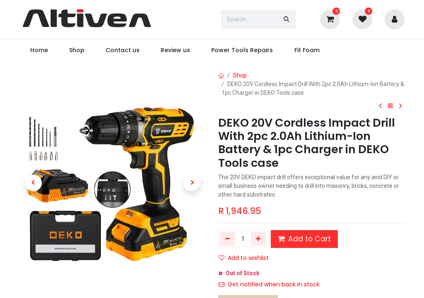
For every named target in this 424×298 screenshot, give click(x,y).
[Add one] (258, 238)
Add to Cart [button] (304, 239)
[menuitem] (38, 50)
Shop (240, 75)
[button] (33, 183)
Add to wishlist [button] (244, 258)
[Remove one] (227, 238)
